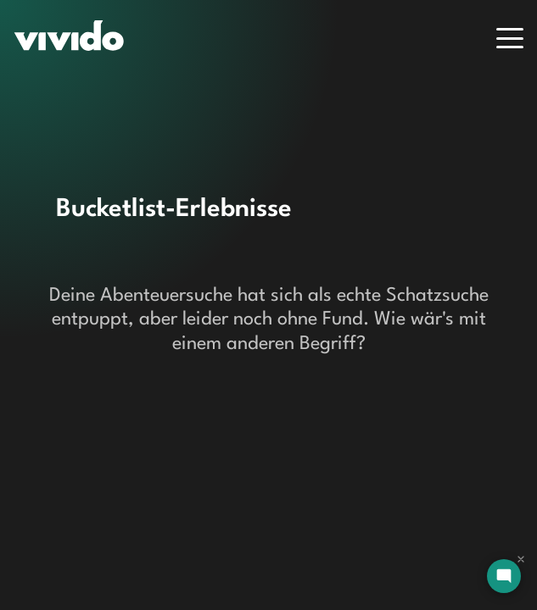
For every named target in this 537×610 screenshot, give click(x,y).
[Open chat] (504, 576)
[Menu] (509, 38)
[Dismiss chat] (521, 559)
